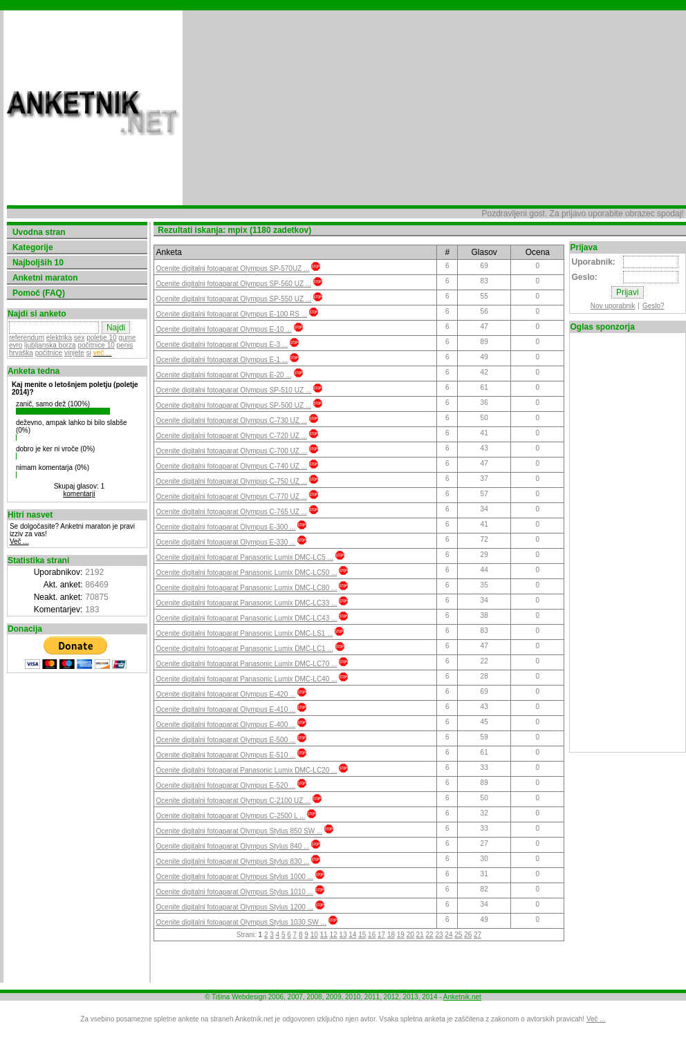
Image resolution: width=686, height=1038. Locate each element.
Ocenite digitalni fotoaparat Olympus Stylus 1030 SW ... (241, 922)
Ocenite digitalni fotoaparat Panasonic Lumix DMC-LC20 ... (246, 770)
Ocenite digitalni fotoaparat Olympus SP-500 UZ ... (233, 405)
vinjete (74, 353)
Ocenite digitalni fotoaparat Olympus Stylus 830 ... (232, 861)
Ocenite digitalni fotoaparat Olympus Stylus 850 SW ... (239, 831)
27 (477, 934)
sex (79, 337)
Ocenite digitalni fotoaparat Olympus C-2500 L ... (230, 816)
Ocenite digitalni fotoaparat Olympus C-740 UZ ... (231, 466)
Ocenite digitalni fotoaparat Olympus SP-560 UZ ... (233, 283)
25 (458, 934)
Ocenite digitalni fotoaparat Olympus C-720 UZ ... (231, 436)
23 (439, 934)
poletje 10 (101, 337)
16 (371, 934)
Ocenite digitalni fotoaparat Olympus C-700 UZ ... (231, 451)
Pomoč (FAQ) (38, 293)
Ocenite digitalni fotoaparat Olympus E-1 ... (222, 360)
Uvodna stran (39, 232)
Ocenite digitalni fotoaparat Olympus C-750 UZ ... (231, 481)
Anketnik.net (462, 997)
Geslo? (653, 306)
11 (323, 934)
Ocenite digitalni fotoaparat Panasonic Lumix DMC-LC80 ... (246, 588)
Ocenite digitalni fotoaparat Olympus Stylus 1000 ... (234, 876)
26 (468, 934)
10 (313, 934)
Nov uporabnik (613, 306)
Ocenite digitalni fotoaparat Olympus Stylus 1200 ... (234, 907)
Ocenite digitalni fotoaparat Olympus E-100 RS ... (231, 314)
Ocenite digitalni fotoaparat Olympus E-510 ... (225, 755)
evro (15, 345)
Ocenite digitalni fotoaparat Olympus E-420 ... (225, 694)
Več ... (19, 541)
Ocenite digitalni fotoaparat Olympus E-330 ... (225, 542)
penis (125, 345)
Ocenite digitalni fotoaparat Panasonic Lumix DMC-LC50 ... (246, 572)
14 (352, 934)
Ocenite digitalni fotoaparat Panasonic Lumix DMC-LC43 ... (246, 618)
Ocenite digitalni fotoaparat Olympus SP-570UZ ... (232, 268)
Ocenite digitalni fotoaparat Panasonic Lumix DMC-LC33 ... (246, 603)
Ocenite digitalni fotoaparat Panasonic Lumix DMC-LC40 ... (246, 679)
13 (342, 934)
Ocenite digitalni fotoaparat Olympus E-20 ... (223, 375)
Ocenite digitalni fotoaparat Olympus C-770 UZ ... (231, 496)
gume (127, 337)
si (88, 353)
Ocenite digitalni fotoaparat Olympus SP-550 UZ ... (233, 299)
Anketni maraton (45, 278)
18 (390, 934)
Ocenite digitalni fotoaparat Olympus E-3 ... (222, 344)
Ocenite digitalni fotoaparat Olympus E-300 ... (225, 527)
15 (362, 934)
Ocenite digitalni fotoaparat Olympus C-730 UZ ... (231, 420)
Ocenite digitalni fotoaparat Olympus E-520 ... (225, 785)
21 (419, 934)
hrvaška (21, 353)
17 (380, 934)
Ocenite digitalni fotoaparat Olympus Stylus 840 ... (232, 846)
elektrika (59, 337)
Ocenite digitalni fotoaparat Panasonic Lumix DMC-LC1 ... (244, 648)
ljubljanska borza (50, 345)
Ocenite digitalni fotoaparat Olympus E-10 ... (223, 329)
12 (333, 934)
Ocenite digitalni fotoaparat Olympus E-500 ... (225, 740)
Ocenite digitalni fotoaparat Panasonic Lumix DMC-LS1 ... (244, 633)
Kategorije (32, 247)
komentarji (79, 494)
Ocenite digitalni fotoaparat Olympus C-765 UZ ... (231, 512)
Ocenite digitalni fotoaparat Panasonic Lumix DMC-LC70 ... (246, 664)
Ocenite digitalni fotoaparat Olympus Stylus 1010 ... (234, 892)
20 (410, 934)
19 (400, 934)
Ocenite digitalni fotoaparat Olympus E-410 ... (225, 709)
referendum (26, 337)
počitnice (48, 353)
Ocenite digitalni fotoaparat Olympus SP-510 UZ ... (233, 390)
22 (429, 934)
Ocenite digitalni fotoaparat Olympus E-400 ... (225, 724)
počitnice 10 (95, 345)
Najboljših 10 (38, 262)
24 (448, 934)
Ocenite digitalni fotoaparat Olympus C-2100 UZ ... (233, 800)
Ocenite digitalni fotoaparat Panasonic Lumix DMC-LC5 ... (244, 557)
